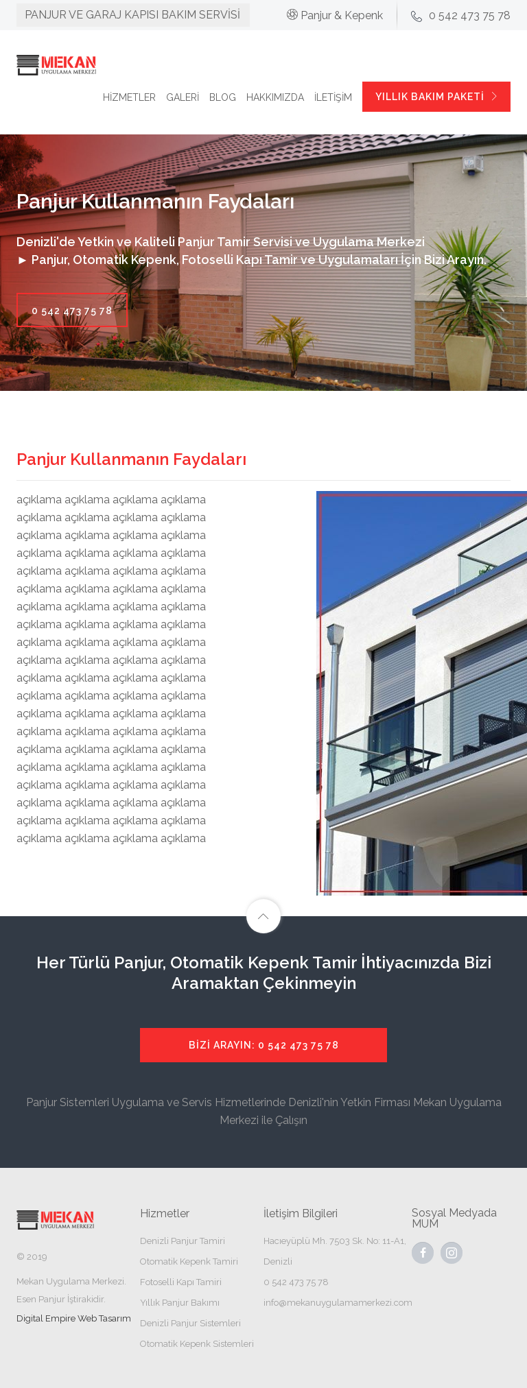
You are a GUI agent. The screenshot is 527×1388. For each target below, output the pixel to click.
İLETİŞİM (333, 97)
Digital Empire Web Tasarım (73, 1318)
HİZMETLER (129, 97)
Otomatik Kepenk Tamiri (189, 1261)
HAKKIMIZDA (275, 97)
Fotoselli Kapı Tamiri (181, 1282)
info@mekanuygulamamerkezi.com (338, 1302)
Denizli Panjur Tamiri (182, 1241)
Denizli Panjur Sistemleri (190, 1323)
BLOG (222, 97)
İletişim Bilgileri (301, 1213)
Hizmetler (164, 1213)
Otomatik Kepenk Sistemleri (197, 1344)
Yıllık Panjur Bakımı (180, 1302)
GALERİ (182, 97)
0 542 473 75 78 (72, 310)
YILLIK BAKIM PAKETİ (437, 96)
